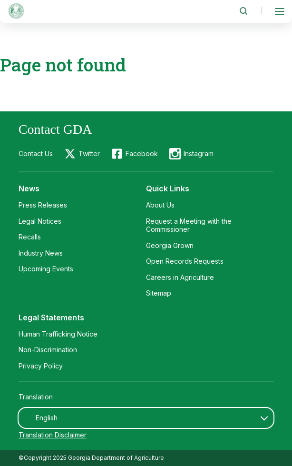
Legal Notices (40, 221)
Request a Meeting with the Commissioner (189, 225)
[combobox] (146, 418)
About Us (160, 205)
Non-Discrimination (48, 350)
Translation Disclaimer (53, 435)
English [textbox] (47, 418)
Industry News (41, 253)
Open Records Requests (185, 261)
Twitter (89, 153)
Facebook (142, 153)
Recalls (30, 237)
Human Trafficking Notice (58, 334)
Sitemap (158, 293)
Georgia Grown (170, 245)
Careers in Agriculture (180, 277)
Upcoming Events (46, 269)
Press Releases (43, 205)
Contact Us (36, 153)
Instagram (199, 153)
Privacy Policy (41, 366)
